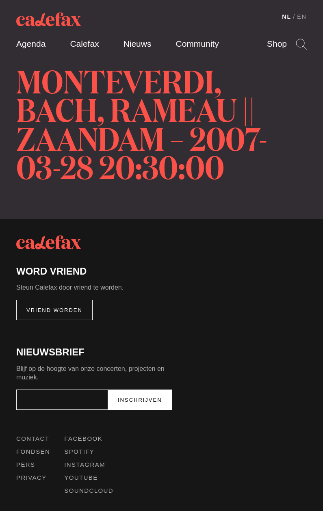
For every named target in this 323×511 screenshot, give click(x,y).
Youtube (81, 477)
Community (197, 43)
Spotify (79, 451)
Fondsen (33, 451)
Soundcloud (88, 490)
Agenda (31, 43)
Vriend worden (54, 310)
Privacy (31, 477)
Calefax (84, 43)
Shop (277, 43)
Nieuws (138, 43)
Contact (32, 438)
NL (286, 16)
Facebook (83, 438)
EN (302, 16)
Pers (25, 464)
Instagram (84, 464)
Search (301, 44)
